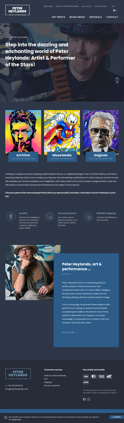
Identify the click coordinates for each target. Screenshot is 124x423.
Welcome (48, 6)
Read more (70, 332)
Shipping (48, 382)
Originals (95, 17)
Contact (112, 17)
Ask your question (52, 385)
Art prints (58, 17)
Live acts (86, 6)
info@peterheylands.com (16, 389)
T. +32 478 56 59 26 (14, 385)
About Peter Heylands (67, 6)
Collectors (101, 6)
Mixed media (77, 17)
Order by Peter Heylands (55, 375)
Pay (45, 379)
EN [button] (113, 6)
